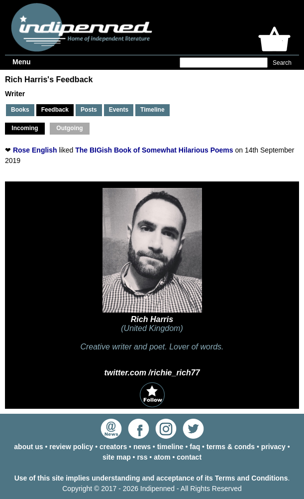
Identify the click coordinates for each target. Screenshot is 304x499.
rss (142, 457)
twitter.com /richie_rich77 (152, 372)
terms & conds (230, 447)
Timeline (152, 109)
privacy (273, 447)
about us (28, 447)
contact (189, 457)
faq (195, 447)
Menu (21, 62)
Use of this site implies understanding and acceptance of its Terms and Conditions (151, 478)
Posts (89, 109)
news (142, 447)
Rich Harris (152, 319)
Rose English (35, 150)
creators (113, 447)
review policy (71, 447)
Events (118, 109)
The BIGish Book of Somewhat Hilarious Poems (154, 150)
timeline (170, 447)
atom (162, 457)
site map (116, 457)
